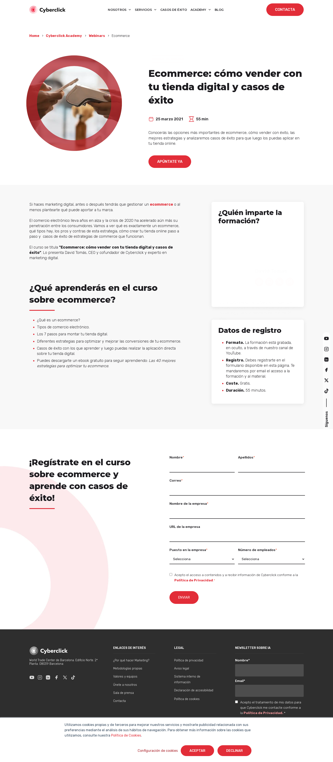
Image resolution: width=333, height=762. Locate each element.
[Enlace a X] (65, 677)
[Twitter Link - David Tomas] (279, 281)
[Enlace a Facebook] (56, 677)
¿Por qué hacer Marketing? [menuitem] (131, 660)
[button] (326, 338)
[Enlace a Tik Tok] (73, 677)
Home (34, 36)
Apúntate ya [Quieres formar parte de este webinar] (169, 161)
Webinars (97, 36)
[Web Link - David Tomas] (259, 281)
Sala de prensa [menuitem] (123, 693)
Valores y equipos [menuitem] (125, 676)
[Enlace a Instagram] (40, 677)
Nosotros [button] (117, 10)
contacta (285, 9)
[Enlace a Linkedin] (48, 677)
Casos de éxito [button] (173, 10)
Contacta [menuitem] (119, 701)
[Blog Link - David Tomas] (289, 281)
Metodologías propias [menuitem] (127, 668)
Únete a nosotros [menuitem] (125, 685)
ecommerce (161, 204)
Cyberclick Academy (64, 36)
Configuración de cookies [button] (158, 751)
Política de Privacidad (193, 580)
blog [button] (219, 10)
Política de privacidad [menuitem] (188, 660)
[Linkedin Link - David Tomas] (269, 281)
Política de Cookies (125, 735)
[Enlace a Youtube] (31, 677)
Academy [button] (198, 10)
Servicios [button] (144, 10)
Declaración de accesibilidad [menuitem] (193, 690)
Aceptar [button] (197, 751)
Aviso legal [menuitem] (181, 668)
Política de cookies (187, 699)
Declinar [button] (234, 751)
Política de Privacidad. (264, 713)
